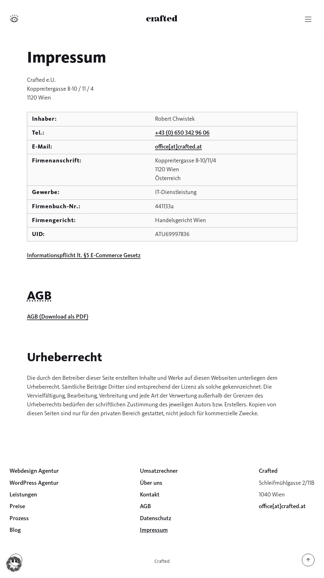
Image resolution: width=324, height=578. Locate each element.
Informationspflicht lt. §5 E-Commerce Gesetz (83, 255)
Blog (15, 529)
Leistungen (23, 494)
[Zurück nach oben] (308, 565)
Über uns (151, 482)
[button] (14, 564)
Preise (17, 506)
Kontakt (149, 494)
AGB (145, 506)
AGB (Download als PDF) (57, 316)
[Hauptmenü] (308, 19)
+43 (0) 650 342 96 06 (182, 132)
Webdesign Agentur (34, 470)
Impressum (154, 529)
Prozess (19, 518)
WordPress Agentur (34, 482)
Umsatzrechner (159, 470)
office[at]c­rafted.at (178, 146)
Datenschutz (155, 518)
